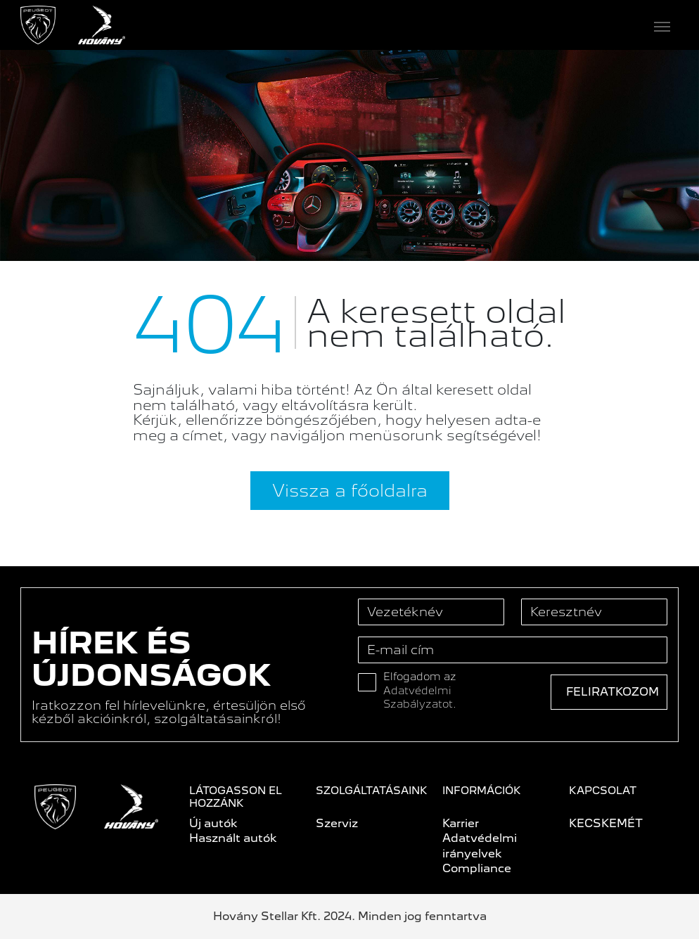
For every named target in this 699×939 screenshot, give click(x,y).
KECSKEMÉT (606, 823)
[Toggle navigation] (402, 25)
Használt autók (233, 838)
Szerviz (337, 823)
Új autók (213, 823)
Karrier (460, 823)
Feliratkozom (612, 691)
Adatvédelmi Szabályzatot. (419, 697)
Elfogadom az (419, 690)
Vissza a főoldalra (350, 490)
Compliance (476, 868)
